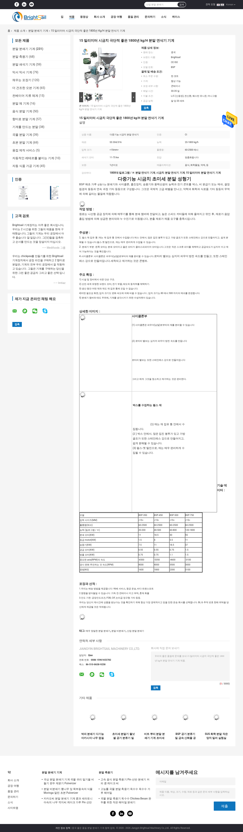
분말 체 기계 (20, 103)
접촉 (146, 107)
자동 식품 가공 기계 (25, 166)
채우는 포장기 (21, 80)
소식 (163, 16)
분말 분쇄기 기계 (38, 30)
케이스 (176, 16)
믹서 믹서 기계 (22, 72)
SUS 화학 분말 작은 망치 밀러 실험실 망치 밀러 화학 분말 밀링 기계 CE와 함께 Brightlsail (216, 736)
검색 (181, 4)
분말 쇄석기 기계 (23, 64)
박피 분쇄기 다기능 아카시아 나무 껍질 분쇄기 (92, 736)
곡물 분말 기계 (22, 135)
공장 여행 (116, 16)
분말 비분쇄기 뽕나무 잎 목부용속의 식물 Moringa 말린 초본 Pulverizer (68, 790)
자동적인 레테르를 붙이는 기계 (33, 158)
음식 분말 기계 (22, 111)
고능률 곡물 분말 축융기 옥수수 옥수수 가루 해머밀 (125, 790)
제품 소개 (19, 30)
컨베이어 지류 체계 (25, 95)
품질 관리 (133, 16)
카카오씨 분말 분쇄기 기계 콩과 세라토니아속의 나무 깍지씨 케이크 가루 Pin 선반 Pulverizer (68, 801)
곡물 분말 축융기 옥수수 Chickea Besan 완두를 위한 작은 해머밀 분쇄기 (126, 800)
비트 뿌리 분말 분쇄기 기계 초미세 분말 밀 (154, 736)
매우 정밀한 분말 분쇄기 (98, 631)
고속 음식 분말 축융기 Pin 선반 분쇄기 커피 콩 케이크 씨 (125, 781)
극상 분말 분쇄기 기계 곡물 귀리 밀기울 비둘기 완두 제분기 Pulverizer (69, 781)
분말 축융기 (20, 56)
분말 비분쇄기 (118, 631)
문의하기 (150, 16)
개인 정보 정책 (62, 828)
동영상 (84, 16)
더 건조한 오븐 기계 (25, 88)
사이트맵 (13, 807)
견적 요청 (210, 4)
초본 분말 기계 (22, 142)
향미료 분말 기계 (23, 119)
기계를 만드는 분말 (25, 127)
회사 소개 (99, 16)
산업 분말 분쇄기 (135, 631)
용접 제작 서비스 (23, 150)
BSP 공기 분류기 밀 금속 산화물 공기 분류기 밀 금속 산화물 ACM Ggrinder (185, 736)
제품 (71, 16)
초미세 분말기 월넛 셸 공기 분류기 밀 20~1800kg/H (123, 736)
